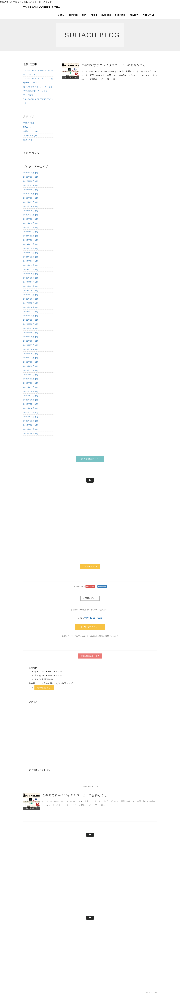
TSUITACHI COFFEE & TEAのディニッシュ (38, 73)
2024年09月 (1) (30, 240)
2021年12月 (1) (30, 324)
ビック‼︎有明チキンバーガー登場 (38, 87)
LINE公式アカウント (90, 627)
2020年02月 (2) (30, 417)
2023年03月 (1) (30, 278)
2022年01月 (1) (30, 320)
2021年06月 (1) (30, 349)
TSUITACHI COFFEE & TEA (41, 7)
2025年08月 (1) (30, 198)
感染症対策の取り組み (90, 656)
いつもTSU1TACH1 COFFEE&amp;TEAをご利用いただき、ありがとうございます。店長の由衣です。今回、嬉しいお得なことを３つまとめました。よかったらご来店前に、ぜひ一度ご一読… (119, 75)
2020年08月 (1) (30, 391)
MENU (61, 15)
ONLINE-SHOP (90, 567)
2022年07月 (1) (30, 295)
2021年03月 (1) (30, 362)
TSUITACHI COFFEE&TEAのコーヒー (38, 101)
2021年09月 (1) (30, 337)
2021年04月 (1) (30, 358)
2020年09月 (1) (30, 387)
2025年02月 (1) (30, 223)
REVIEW (134, 15)
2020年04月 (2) (30, 408)
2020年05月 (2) (30, 404)
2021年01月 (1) (30, 370)
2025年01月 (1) (30, 227)
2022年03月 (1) (30, 311)
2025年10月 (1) (30, 190)
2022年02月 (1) (30, 316)
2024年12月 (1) (30, 232)
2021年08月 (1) (30, 341)
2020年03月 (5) (30, 412)
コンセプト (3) (30, 135)
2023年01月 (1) (30, 282)
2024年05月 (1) (30, 248)
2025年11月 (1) (30, 185)
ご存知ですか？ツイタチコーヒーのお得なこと (113, 65)
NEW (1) (27, 127)
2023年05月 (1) (30, 274)
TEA (84, 15)
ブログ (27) (28, 123)
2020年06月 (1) (30, 400)
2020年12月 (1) (30, 375)
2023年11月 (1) (30, 261)
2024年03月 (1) (30, 253)
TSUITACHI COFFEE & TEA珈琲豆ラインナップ (38, 81)
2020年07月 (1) (30, 396)
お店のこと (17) (30, 131)
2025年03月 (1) (30, 219)
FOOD (94, 15)
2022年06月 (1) (30, 299)
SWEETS (106, 15)
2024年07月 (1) (30, 244)
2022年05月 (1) (30, 303)
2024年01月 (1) (30, 257)
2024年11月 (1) (30, 236)
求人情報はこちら (90, 459)
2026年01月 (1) (30, 177)
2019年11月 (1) (30, 429)
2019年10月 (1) (30, 433)
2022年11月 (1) (30, 286)
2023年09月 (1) (30, 265)
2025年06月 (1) (30, 206)
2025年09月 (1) (30, 194)
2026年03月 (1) (30, 173)
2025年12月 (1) (30, 181)
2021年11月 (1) (30, 328)
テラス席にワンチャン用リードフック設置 (37, 93)
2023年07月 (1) (30, 269)
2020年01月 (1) (30, 421)
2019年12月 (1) (30, 425)
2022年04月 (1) (30, 307)
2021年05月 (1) (30, 354)
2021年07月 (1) (30, 345)
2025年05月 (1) (30, 211)
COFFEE (73, 15)
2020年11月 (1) (30, 379)
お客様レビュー (90, 598)
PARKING (120, 15)
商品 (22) (27, 140)
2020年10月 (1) (30, 383)
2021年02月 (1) (30, 366)
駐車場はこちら (44, 688)
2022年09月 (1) (30, 290)
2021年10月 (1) (30, 333)
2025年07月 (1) (30, 202)
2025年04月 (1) (30, 215)
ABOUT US (149, 15)
